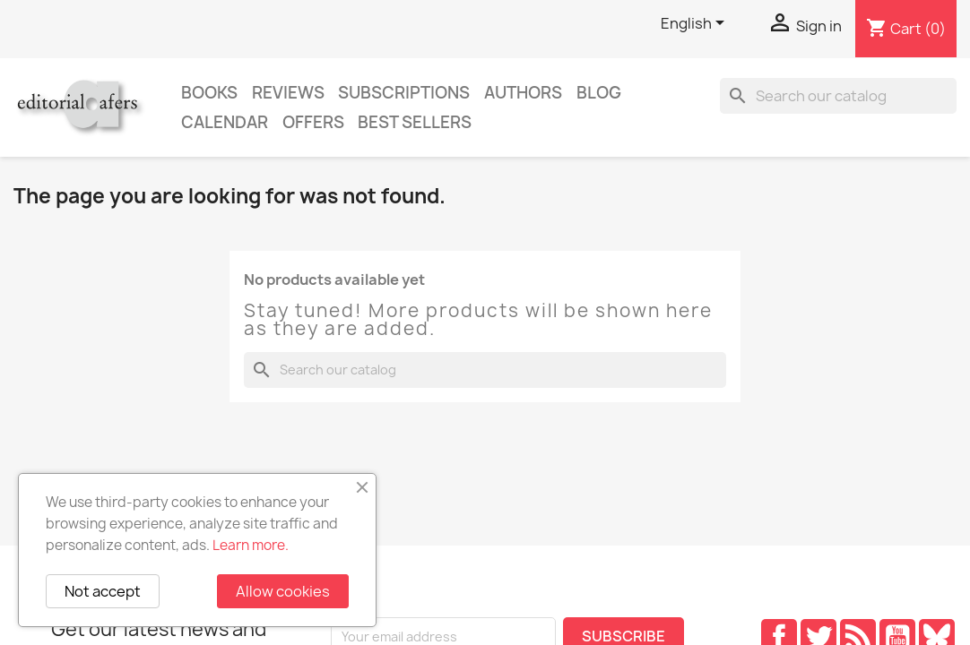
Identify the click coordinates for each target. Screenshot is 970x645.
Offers (313, 122)
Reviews (288, 93)
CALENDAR (224, 122)
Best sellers (415, 122)
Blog (598, 93)
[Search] (838, 96)
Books (209, 93)
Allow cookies (283, 591)
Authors (523, 93)
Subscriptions (404, 93)
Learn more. (250, 545)
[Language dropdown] (696, 24)
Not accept (103, 591)
